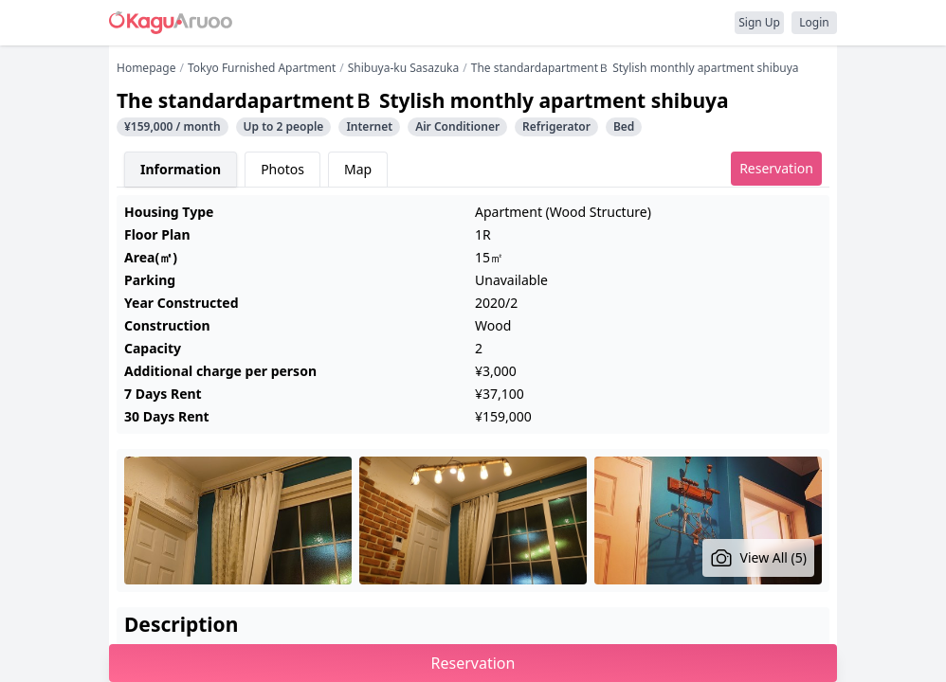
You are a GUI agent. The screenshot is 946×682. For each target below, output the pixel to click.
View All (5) (759, 558)
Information (180, 169)
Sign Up (759, 22)
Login (813, 22)
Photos (282, 169)
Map (358, 169)
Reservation (776, 168)
